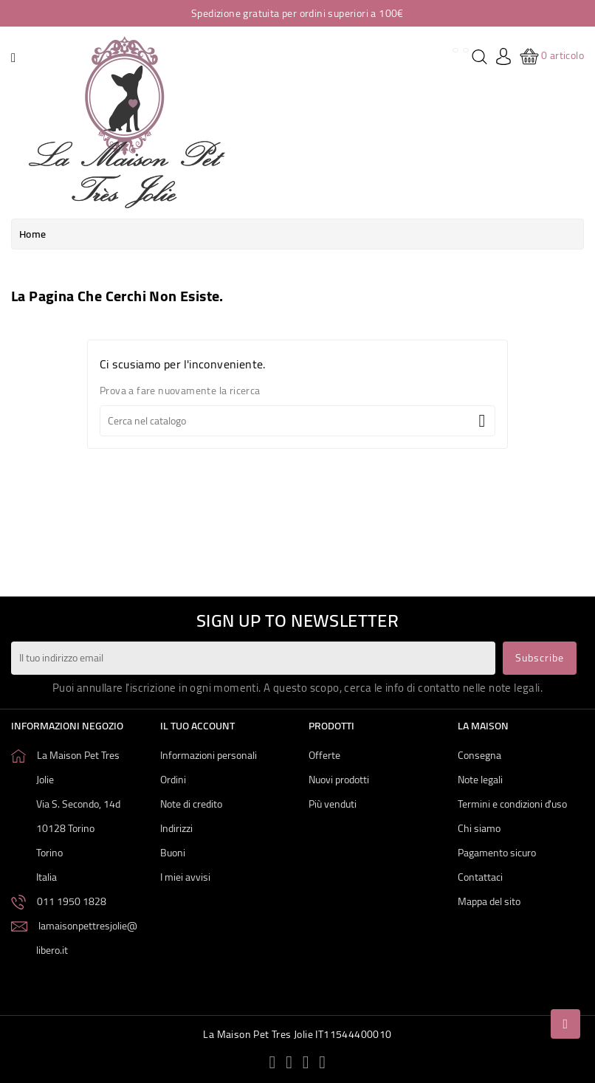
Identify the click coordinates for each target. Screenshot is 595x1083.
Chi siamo (479, 828)
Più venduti (333, 804)
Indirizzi (176, 828)
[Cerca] (297, 420)
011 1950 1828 (71, 901)
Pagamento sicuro (497, 852)
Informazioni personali (208, 755)
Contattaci (480, 877)
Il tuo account (197, 725)
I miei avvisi (185, 877)
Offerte (324, 755)
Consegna (479, 755)
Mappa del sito (489, 901)
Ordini (173, 779)
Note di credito (191, 804)
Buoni (172, 852)
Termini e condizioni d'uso (512, 804)
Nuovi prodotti (339, 779)
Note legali (480, 779)
